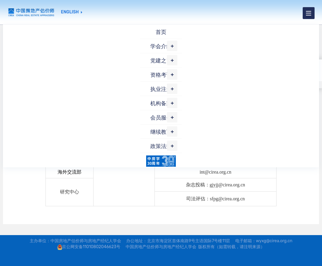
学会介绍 (161, 46)
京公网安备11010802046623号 (91, 246)
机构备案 (161, 103)
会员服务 (161, 117)
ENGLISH (70, 12)
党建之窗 (161, 60)
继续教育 (161, 132)
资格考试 (161, 74)
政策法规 (161, 146)
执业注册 (161, 89)
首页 (161, 32)
